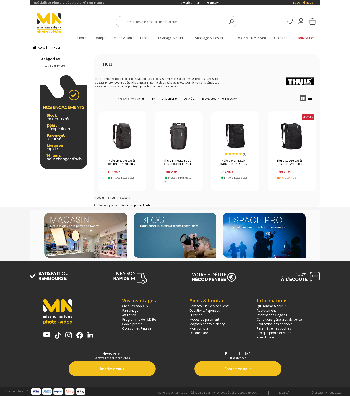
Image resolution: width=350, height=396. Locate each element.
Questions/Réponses (204, 310)
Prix (155, 99)
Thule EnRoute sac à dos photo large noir (177, 162)
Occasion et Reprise (137, 328)
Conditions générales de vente (279, 319)
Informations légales (272, 315)
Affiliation (129, 315)
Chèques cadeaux (135, 306)
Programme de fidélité (139, 319)
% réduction (232, 99)
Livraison (195, 315)
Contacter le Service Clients (209, 306)
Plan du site (265, 337)
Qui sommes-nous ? (271, 306)
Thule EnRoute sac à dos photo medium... (121, 162)
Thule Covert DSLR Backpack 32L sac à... (234, 162)
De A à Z (191, 99)
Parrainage (130, 310)
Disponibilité (172, 99)
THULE (56, 48)
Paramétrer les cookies (274, 328)
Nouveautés (211, 99)
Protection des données (274, 324)
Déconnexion (199, 332)
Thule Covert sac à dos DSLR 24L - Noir (289, 162)
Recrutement (266, 310)
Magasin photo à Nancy (207, 324)
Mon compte (198, 328)
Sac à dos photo (56, 66)
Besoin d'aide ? (303, 2)
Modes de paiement (204, 319)
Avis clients (140, 99)
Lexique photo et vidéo (274, 332)
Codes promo (132, 324)
